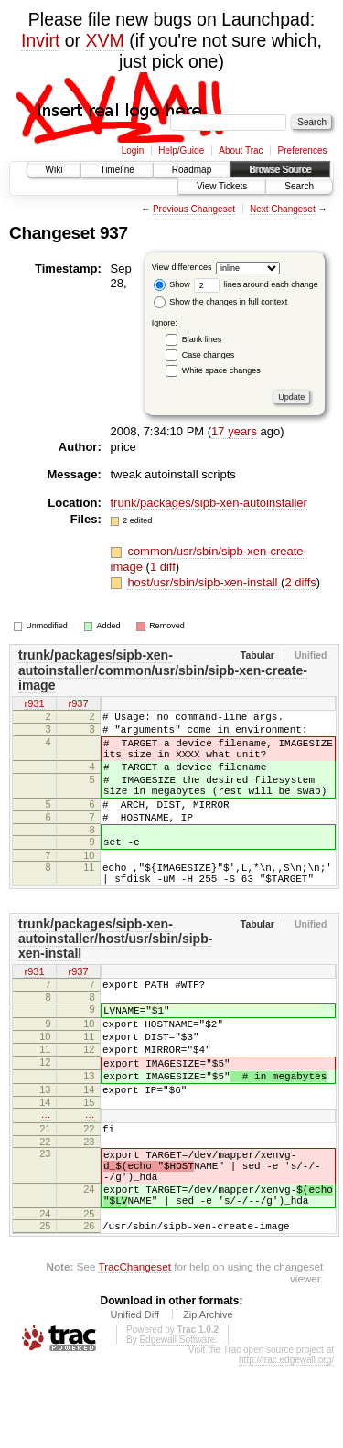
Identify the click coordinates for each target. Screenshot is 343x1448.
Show (172, 284)
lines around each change (256, 284)
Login (133, 150)
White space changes (221, 370)
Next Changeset (283, 209)
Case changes (208, 354)
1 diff (163, 567)
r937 (78, 704)
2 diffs (300, 582)
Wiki (54, 170)
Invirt (40, 40)
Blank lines (202, 339)
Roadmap (191, 170)
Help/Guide (181, 150)
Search (299, 186)
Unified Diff (134, 1396)
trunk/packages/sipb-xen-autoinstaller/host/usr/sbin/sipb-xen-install (115, 974)
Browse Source (280, 170)
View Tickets (222, 186)
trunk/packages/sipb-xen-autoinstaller (209, 502)
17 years (234, 431)
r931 (34, 704)
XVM (105, 40)
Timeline (117, 170)
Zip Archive (207, 1396)
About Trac (241, 150)
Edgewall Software (177, 1422)
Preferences (302, 150)
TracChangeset (134, 1349)
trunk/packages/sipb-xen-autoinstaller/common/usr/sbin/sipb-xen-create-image (162, 670)
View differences (182, 267)
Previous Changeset (194, 209)
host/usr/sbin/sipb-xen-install (204, 582)
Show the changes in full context (221, 301)
